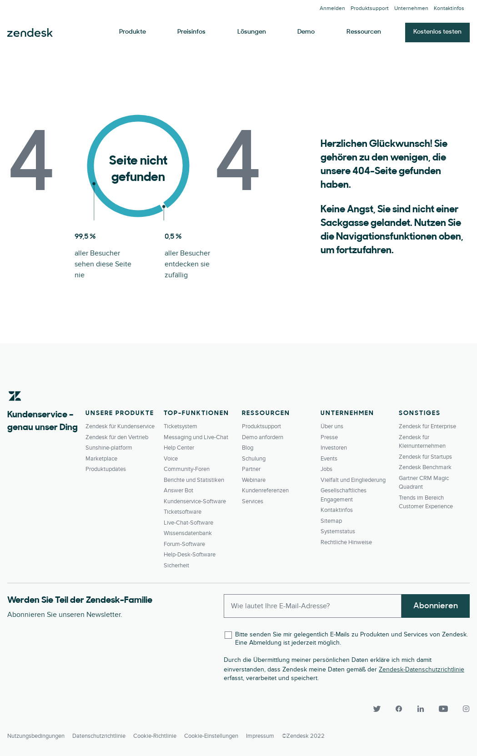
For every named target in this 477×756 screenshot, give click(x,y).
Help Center (179, 447)
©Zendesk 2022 (303, 736)
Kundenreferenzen (265, 490)
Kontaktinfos (449, 8)
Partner (251, 469)
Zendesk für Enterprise (427, 426)
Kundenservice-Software (195, 501)
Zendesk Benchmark (425, 467)
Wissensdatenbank (188, 533)
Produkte (132, 32)
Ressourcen (363, 32)
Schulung (254, 458)
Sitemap (331, 521)
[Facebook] (399, 709)
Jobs (326, 469)
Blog (247, 447)
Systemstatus (338, 531)
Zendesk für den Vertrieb (116, 437)
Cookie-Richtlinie (154, 736)
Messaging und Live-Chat (196, 437)
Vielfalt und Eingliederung (353, 480)
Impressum (260, 736)
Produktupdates (105, 469)
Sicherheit (176, 565)
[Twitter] (377, 709)
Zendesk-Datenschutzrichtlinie (421, 669)
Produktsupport (370, 8)
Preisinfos (191, 32)
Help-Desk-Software (190, 554)
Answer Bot (178, 490)
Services (252, 501)
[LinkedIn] (421, 709)
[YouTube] (443, 709)
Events (329, 458)
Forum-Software (184, 544)
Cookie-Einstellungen (211, 736)
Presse (329, 437)
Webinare (254, 480)
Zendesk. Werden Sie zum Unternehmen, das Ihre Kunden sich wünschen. (30, 32)
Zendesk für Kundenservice (120, 426)
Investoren (334, 447)
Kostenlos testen (437, 32)
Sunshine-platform (108, 447)
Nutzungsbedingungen (36, 736)
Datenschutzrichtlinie (99, 736)
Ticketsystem (180, 426)
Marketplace (101, 458)
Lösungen (251, 32)
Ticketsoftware (182, 512)
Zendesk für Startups (425, 457)
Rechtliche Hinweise (346, 542)
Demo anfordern (262, 437)
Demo (306, 32)
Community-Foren (187, 469)
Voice (171, 458)
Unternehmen (411, 8)
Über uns (332, 426)
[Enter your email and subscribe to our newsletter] (313, 606)
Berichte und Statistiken (194, 480)
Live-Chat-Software (188, 522)
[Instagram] (462, 709)
